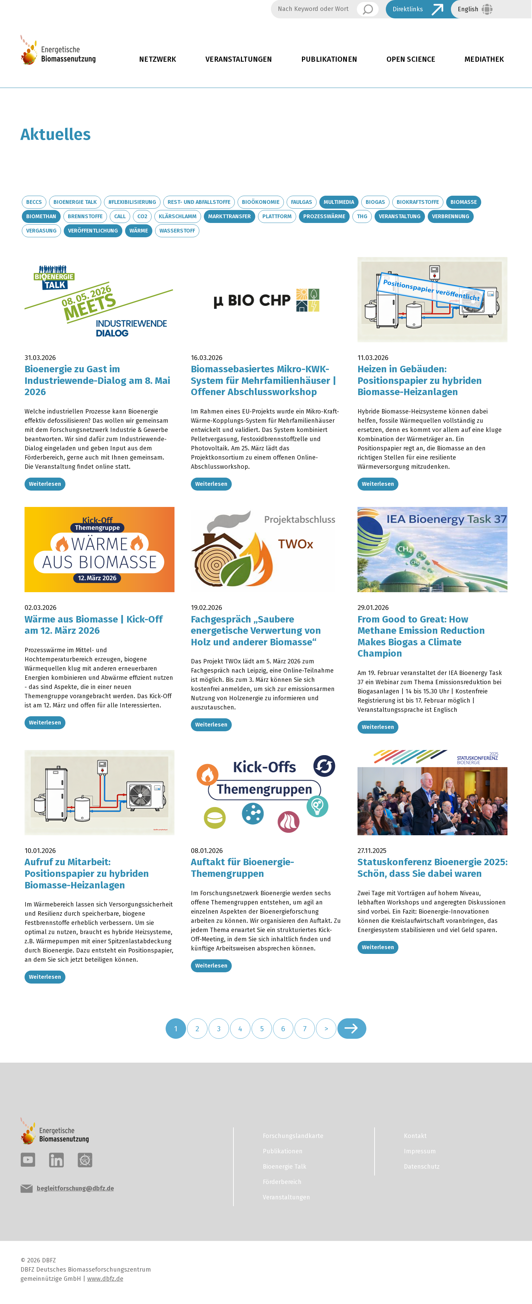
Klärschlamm (178, 216)
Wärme (139, 230)
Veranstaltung (400, 216)
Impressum (420, 1151)
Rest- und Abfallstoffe (199, 202)
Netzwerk (157, 59)
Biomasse (464, 202)
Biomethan (41, 216)
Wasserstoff (177, 230)
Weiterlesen (45, 484)
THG (362, 216)
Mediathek (484, 59)
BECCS (34, 202)
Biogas (375, 202)
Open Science (411, 59)
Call (120, 216)
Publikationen (329, 59)
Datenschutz (422, 1166)
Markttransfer (229, 216)
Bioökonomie (260, 202)
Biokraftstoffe (418, 202)
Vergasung (41, 230)
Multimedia (339, 202)
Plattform (277, 216)
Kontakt (415, 1136)
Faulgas (301, 202)
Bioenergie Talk (75, 202)
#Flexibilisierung (132, 202)
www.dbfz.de (105, 1279)
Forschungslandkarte (293, 1136)
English (468, 9)
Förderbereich (282, 1182)
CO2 (142, 216)
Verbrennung (450, 216)
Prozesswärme (324, 216)
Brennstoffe (85, 216)
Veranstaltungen (239, 59)
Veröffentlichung (93, 230)
